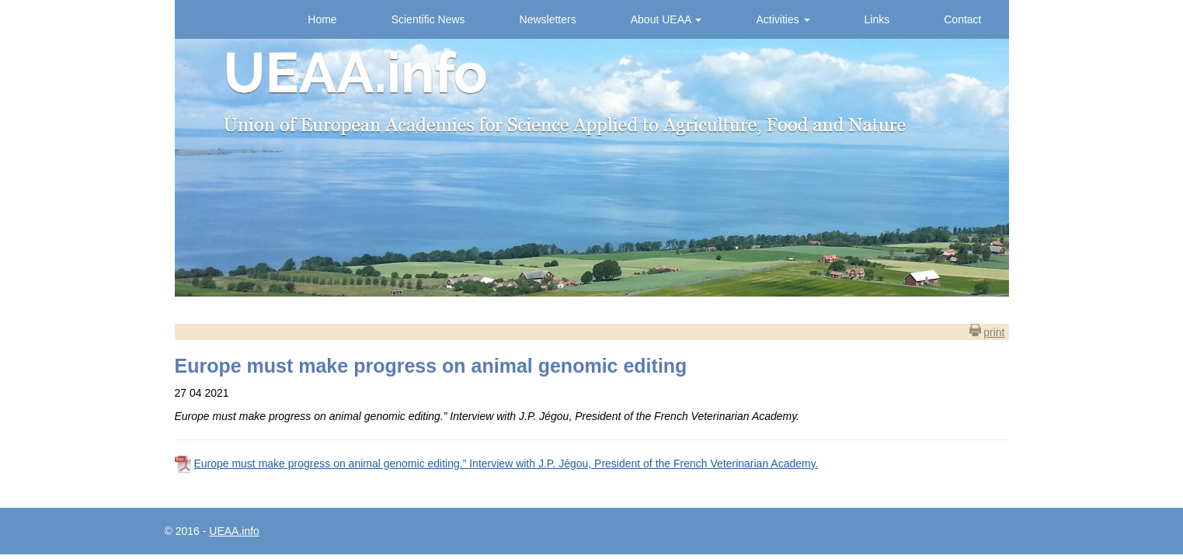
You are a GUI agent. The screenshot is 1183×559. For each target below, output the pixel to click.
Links (877, 19)
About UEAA (666, 19)
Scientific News (428, 19)
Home (322, 19)
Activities (782, 19)
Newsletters (548, 19)
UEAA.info (234, 531)
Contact (962, 19)
